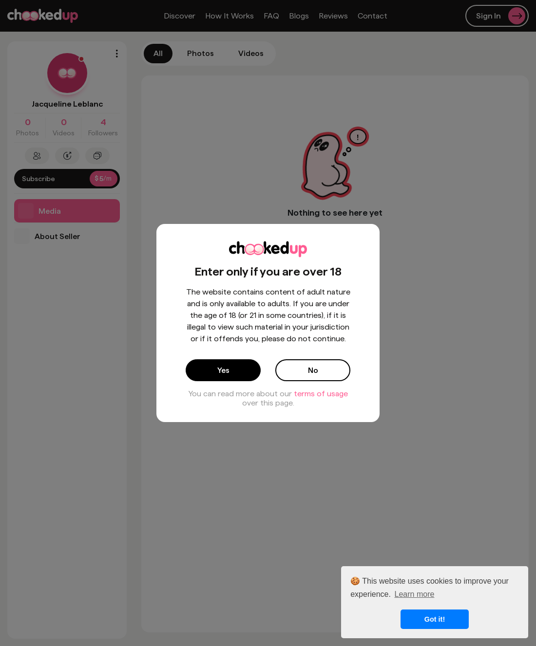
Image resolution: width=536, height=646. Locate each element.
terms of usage (321, 393)
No (313, 370)
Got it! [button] (434, 619)
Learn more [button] (415, 594)
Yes (223, 370)
